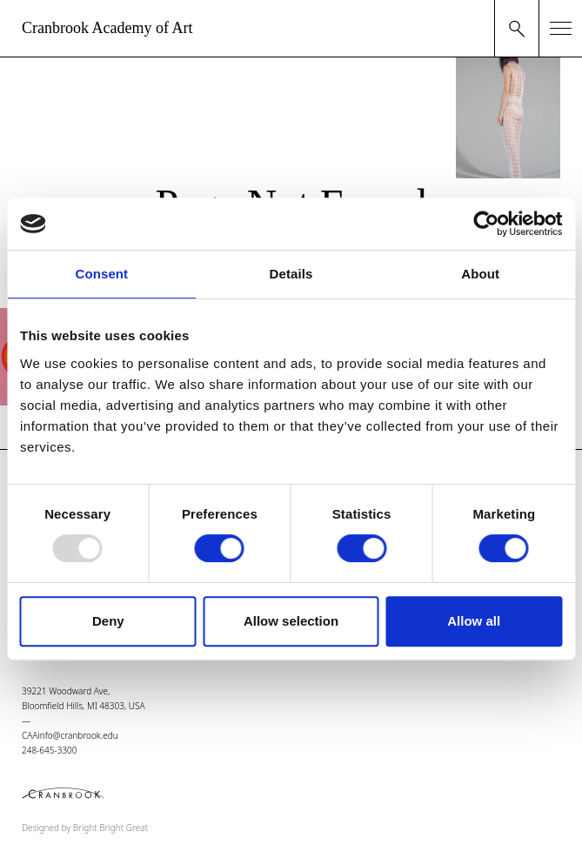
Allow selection (291, 620)
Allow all (473, 620)
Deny (108, 620)
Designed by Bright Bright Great (85, 827)
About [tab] (480, 273)
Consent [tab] (101, 273)
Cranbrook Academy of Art (107, 28)
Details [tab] (291, 273)
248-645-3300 (49, 750)
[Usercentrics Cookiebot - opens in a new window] (486, 224)
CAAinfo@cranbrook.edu (70, 735)
